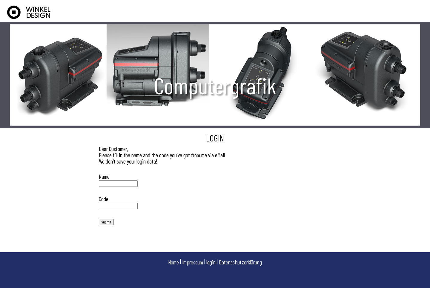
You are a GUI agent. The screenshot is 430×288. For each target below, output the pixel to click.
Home (173, 262)
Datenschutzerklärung (240, 262)
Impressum (192, 262)
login (211, 262)
